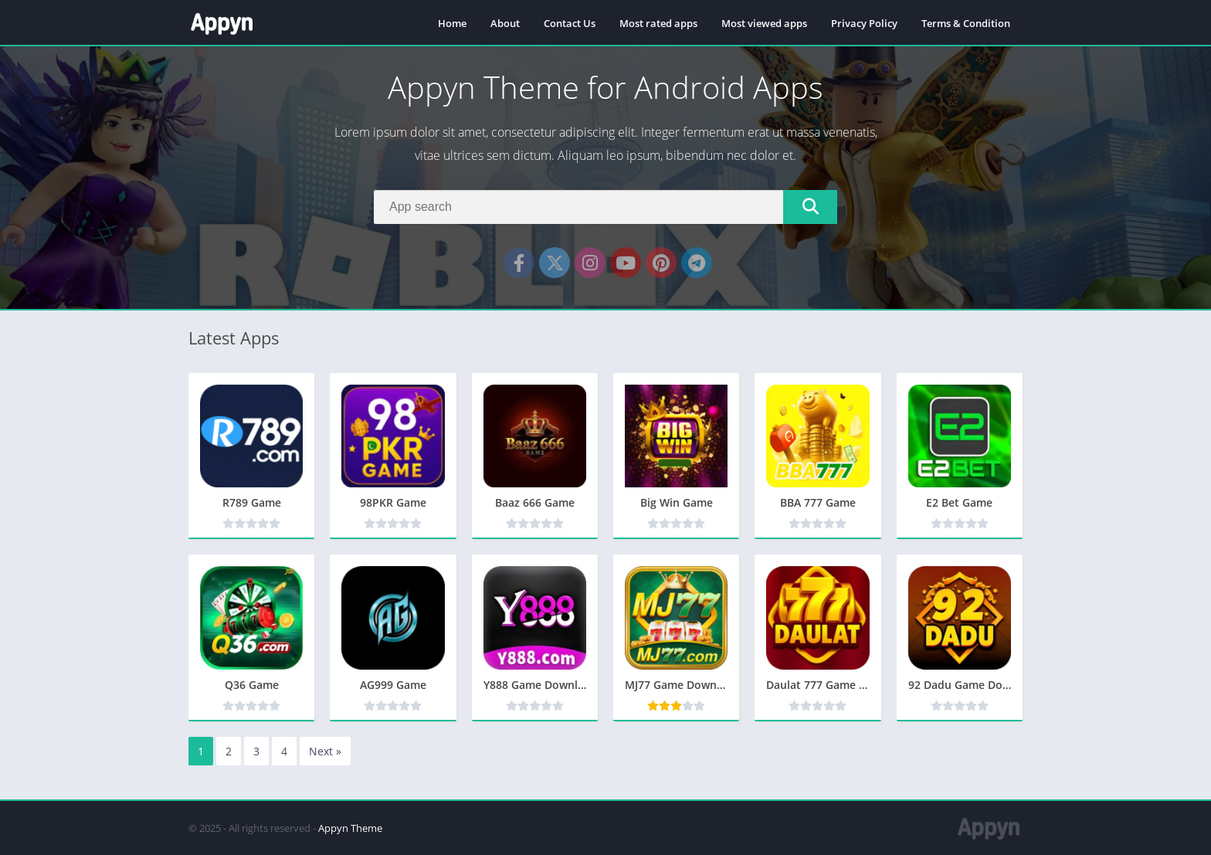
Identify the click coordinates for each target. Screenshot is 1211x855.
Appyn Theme (350, 828)
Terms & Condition (965, 23)
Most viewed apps (764, 23)
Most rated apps (658, 23)
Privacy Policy (864, 23)
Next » (325, 751)
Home (452, 23)
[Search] (605, 207)
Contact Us (569, 23)
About (505, 23)
